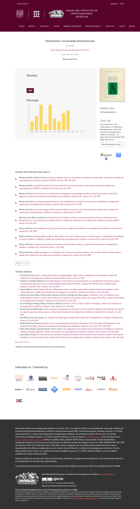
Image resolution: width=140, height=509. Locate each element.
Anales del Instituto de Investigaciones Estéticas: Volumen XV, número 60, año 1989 (55, 255)
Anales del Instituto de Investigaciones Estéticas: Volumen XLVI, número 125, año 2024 (82, 332)
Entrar (122, 4)
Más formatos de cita (111, 144)
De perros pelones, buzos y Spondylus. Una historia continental (75, 177)
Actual (57, 26)
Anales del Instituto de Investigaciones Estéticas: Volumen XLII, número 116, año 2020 (72, 292)
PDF (30, 90)
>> (28, 263)
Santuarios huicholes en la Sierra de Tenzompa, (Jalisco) (59, 244)
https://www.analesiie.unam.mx (29, 440)
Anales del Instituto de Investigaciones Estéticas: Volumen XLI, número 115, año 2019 (74, 326)
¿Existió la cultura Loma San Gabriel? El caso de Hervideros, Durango (64, 185)
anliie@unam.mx (93, 437)
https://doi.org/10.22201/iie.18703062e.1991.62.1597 (70, 50)
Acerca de (44, 26)
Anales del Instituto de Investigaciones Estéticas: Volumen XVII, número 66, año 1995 (81, 239)
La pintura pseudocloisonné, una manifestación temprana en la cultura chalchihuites (71, 201)
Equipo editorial (92, 26)
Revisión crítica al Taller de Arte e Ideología (82, 303)
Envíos (31, 26)
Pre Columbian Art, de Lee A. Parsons (50, 228)
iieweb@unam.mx (107, 474)
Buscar (132, 26)
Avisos (122, 26)
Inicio (21, 26)
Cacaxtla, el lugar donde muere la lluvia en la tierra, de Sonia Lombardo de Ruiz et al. (71, 209)
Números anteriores (72, 26)
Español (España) (24, 4)
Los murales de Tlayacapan (56, 318)
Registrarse (114, 4)
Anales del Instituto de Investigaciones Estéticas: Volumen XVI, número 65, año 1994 (64, 196)
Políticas (110, 26)
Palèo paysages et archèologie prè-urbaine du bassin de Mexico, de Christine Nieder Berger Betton (77, 252)
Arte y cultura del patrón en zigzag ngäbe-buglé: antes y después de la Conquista (71, 275)
